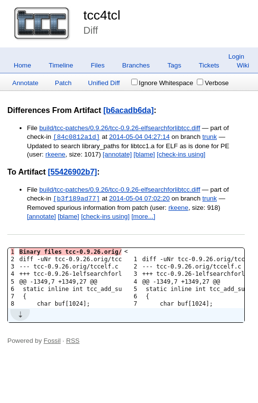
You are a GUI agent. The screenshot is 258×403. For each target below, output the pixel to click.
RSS (72, 340)
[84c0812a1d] (76, 137)
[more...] (143, 216)
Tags (174, 65)
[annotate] (117, 154)
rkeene (56, 154)
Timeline (61, 65)
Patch (63, 83)
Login (236, 56)
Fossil (52, 340)
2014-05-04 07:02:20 (139, 198)
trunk (209, 137)
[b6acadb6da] (128, 110)
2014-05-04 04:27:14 (139, 137)
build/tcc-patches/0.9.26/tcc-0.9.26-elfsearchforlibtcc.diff (119, 128)
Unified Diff (104, 83)
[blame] (144, 154)
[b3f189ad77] (76, 198)
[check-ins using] (181, 154)
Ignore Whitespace (162, 83)
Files (97, 65)
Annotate (25, 83)
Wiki (243, 65)
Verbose (213, 83)
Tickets (209, 65)
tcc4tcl (101, 15)
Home (22, 65)
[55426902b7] (72, 172)
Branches (136, 65)
